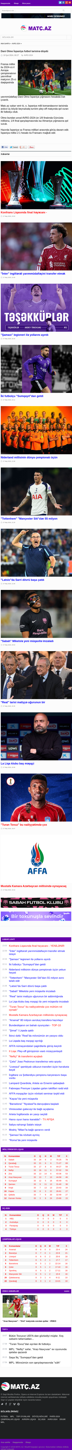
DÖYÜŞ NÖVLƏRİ (40, 1416)
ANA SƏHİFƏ (5, 43)
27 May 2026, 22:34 (9, 338)
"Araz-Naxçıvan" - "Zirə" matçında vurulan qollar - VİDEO (29, 1321)
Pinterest (69, 2)
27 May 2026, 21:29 (9, 522)
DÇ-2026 (42, 1419)
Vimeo (14, 1404)
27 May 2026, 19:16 (9, 890)
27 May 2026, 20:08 (9, 767)
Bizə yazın (26, 3)
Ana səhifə (5, 1442)
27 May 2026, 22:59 (9, 277)
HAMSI (66, 1291)
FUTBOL (5, 1416)
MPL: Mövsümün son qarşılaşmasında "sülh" (34, 1362)
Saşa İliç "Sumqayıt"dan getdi (26, 1357)
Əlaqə (16, 3)
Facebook (63, 2)
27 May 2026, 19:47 (9, 828)
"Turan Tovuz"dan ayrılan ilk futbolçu (30, 1344)
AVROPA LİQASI (29, 1419)
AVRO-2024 (16, 43)
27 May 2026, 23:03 (9, 216)
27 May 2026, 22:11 (9, 400)
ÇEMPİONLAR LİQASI (10, 1419)
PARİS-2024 (55, 1416)
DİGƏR (62, 1419)
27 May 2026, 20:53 (9, 645)
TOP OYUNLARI (23, 1416)
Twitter (60, 2)
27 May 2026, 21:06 (9, 583)
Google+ (66, 2)
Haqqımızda (5, 3)
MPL (12, 1416)
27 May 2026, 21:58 (9, 461)
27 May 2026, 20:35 (9, 706)
